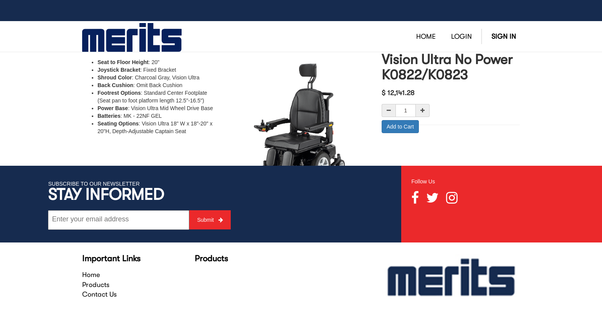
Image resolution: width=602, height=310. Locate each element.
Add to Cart (400, 127)
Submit (210, 220)
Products (95, 285)
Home (91, 275)
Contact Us (99, 294)
